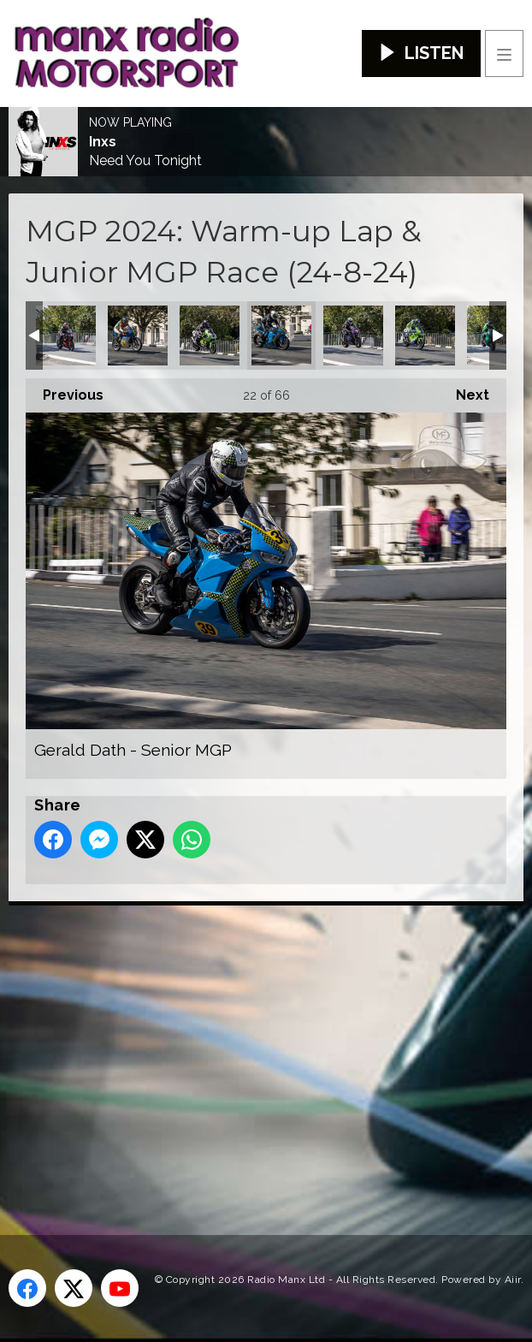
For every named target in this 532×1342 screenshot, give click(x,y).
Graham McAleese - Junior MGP (353, 335)
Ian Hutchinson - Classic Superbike (425, 335)
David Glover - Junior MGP (66, 335)
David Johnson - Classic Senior (138, 335)
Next (464, 390)
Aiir (513, 1280)
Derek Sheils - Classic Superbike (209, 335)
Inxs (102, 142)
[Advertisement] (270, 1042)
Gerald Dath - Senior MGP (281, 335)
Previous (64, 390)
